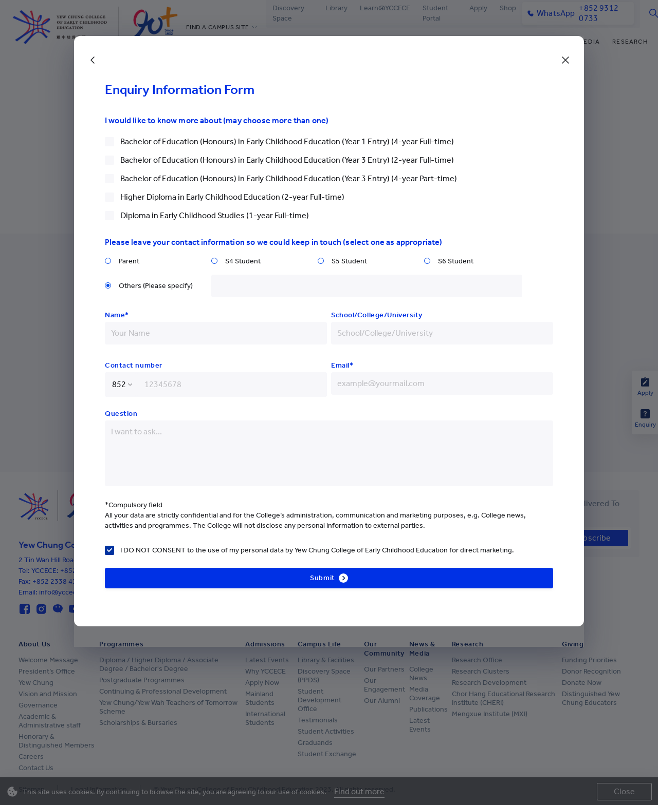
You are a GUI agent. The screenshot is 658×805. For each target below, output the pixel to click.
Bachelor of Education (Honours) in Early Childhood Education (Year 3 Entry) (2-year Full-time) (287, 160)
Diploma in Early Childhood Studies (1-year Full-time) (214, 215)
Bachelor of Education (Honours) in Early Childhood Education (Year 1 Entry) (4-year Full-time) (287, 141)
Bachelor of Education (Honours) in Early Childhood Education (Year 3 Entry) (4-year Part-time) (288, 178)
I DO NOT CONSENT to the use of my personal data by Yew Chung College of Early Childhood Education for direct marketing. (317, 550)
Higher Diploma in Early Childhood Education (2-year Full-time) (232, 197)
